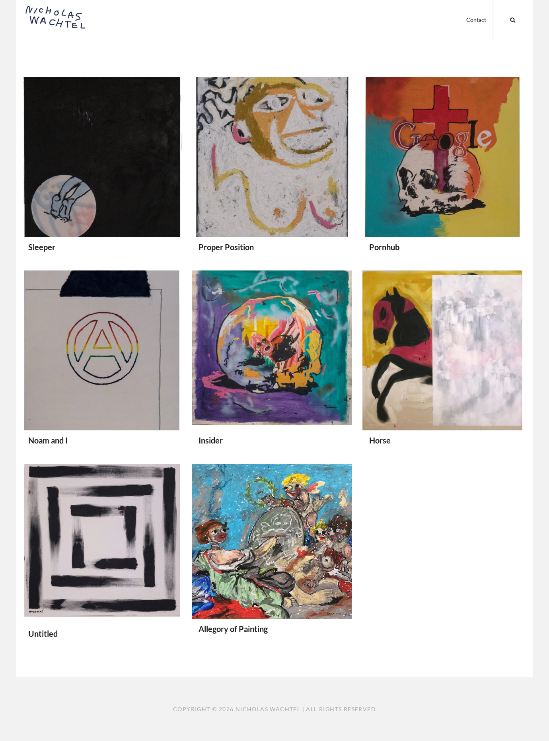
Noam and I (48, 440)
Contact (476, 19)
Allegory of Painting (233, 629)
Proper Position (226, 247)
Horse (380, 440)
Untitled (43, 633)
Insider (211, 440)
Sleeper (41, 247)
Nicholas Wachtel (268, 709)
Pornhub (384, 247)
